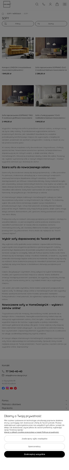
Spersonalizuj (34, 446)
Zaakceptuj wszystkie (34, 454)
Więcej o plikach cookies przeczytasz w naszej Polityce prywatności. (31, 432)
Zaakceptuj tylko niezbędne (34, 438)
